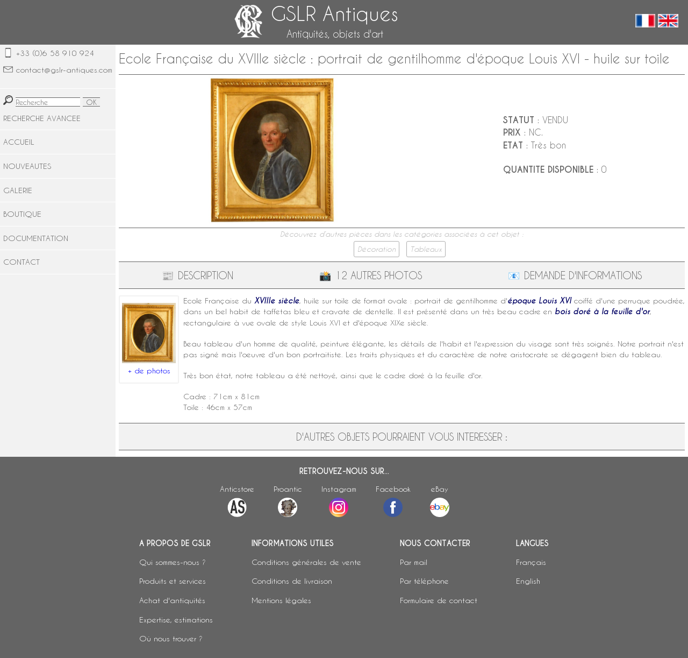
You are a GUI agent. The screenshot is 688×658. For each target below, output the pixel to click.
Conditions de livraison (292, 580)
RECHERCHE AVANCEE (42, 118)
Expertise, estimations (176, 619)
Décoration (376, 249)
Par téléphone (424, 580)
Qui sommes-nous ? (172, 562)
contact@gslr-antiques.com (64, 69)
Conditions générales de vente (306, 562)
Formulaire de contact (438, 600)
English (528, 580)
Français (531, 562)
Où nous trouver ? (171, 638)
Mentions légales (281, 600)
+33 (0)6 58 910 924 (55, 53)
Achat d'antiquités (172, 600)
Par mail (413, 562)
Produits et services (172, 580)
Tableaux (426, 249)
